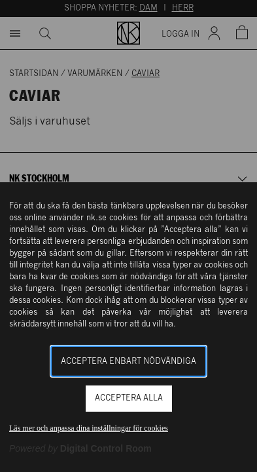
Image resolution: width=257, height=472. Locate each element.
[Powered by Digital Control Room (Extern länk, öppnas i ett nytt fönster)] (80, 448)
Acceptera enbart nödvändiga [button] (128, 361)
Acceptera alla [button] (129, 398)
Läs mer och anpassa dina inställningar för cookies (88, 428)
